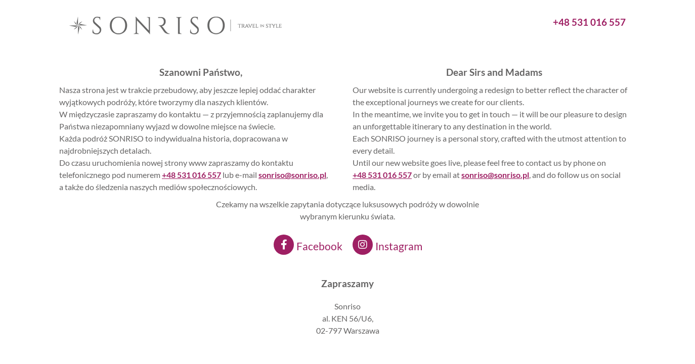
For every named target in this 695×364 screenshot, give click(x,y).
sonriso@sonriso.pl (495, 174)
